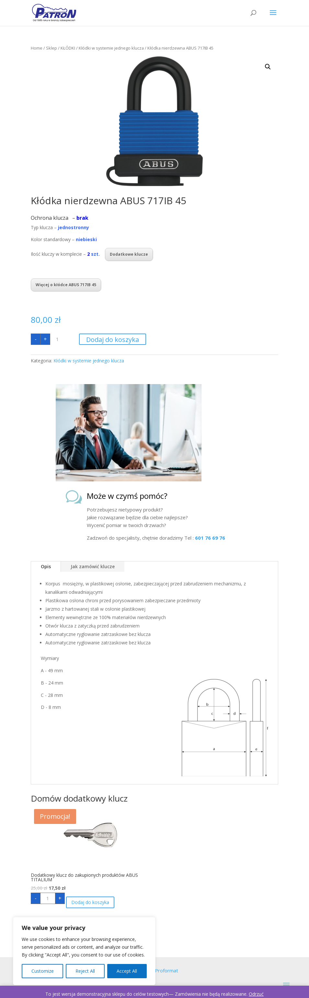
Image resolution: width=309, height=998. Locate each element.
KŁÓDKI (68, 48)
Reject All (85, 971)
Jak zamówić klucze (93, 566)
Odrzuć (256, 994)
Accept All (127, 971)
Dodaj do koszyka (112, 339)
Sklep (51, 48)
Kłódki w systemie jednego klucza (111, 48)
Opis (46, 566)
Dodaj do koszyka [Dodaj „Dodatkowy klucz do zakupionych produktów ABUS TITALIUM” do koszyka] (90, 902)
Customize (42, 971)
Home (36, 48)
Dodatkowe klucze (129, 254)
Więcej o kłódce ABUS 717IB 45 (66, 285)
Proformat (166, 970)
